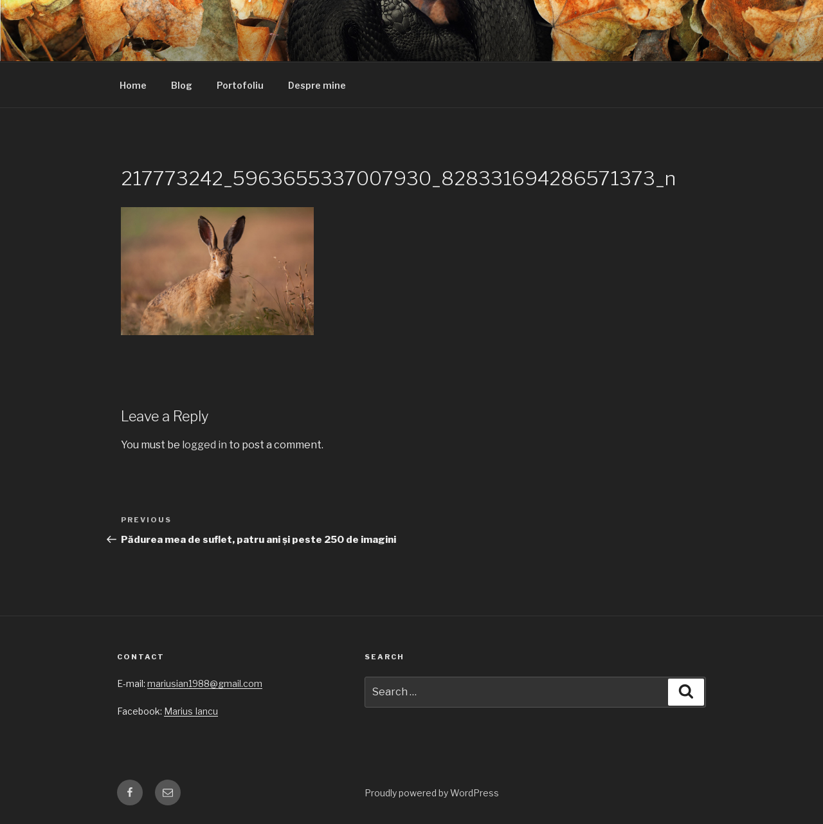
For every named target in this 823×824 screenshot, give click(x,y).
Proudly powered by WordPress (432, 792)
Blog (181, 85)
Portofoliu (240, 85)
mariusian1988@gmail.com (204, 683)
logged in (204, 445)
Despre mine (317, 85)
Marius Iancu (191, 711)
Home (133, 85)
